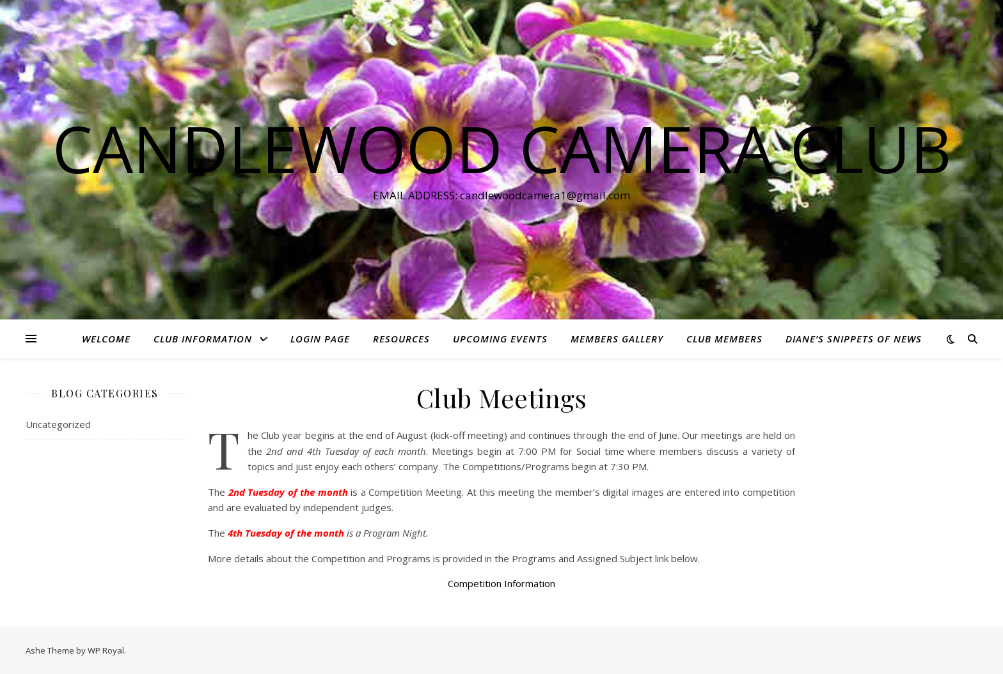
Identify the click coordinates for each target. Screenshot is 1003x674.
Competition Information (501, 583)
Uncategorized (58, 424)
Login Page (320, 338)
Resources (401, 338)
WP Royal (106, 650)
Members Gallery (617, 338)
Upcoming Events (500, 338)
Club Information (203, 338)
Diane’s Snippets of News (854, 338)
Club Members (724, 338)
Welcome (106, 338)
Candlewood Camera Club (501, 148)
